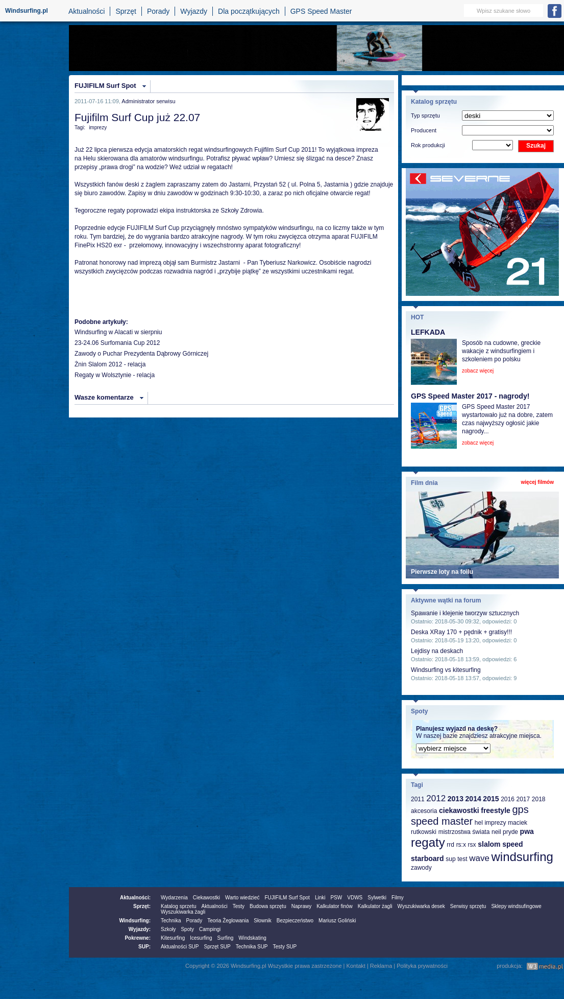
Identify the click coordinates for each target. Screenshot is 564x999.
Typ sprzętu (425, 115)
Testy (238, 906)
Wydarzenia (174, 897)
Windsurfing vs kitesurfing (446, 669)
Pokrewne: (138, 938)
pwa (527, 831)
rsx (472, 844)
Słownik (262, 920)
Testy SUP (285, 946)
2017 (523, 799)
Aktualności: (135, 897)
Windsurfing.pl (26, 10)
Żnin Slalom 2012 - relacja (110, 364)
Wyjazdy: (140, 929)
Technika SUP (252, 946)
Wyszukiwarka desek (421, 906)
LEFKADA (428, 332)
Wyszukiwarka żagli (183, 912)
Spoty (187, 929)
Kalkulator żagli (375, 906)
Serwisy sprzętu (468, 906)
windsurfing (522, 857)
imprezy (98, 127)
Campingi (209, 929)
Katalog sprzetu (179, 906)
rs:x (461, 844)
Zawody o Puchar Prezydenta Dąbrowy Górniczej (141, 353)
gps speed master (470, 815)
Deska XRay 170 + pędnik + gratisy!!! (461, 632)
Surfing (225, 938)
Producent (423, 130)
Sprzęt (125, 11)
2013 (455, 799)
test (462, 859)
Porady (158, 11)
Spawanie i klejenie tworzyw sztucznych (465, 613)
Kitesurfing (173, 938)
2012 (436, 798)
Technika (171, 920)
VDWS (354, 897)
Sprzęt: (142, 906)
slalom (489, 844)
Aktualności (86, 11)
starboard (427, 858)
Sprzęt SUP (217, 946)
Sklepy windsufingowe (516, 906)
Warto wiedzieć (242, 897)
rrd (450, 844)
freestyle (495, 810)
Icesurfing (201, 938)
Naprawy (301, 906)
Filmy (397, 897)
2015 (491, 799)
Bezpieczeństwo (295, 920)
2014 (473, 799)
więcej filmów (537, 482)
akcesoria (424, 811)
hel (479, 822)
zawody (421, 867)
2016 (507, 799)
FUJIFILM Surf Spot (105, 85)
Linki (320, 897)
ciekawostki (459, 810)
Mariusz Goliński (337, 920)
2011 (418, 799)
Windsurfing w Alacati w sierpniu (118, 332)
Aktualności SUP (180, 946)
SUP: (144, 946)
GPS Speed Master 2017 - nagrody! (470, 396)
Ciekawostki (206, 897)
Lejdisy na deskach (437, 651)
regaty (428, 842)
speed (512, 844)
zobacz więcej (478, 371)
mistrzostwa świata (464, 831)
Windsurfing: (135, 920)
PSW (336, 897)
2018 (539, 799)
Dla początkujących (249, 11)
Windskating (252, 938)
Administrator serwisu (148, 101)
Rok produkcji (428, 145)
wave (479, 858)
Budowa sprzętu (268, 906)
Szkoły (168, 929)
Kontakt (356, 966)
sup (450, 859)
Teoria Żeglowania (228, 920)
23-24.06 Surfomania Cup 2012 (117, 342)
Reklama (381, 966)
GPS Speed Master (321, 11)
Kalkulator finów (334, 906)
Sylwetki (376, 897)
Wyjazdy (193, 11)
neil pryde (505, 831)
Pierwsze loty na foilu (442, 571)
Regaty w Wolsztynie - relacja (115, 375)
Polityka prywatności (422, 966)
